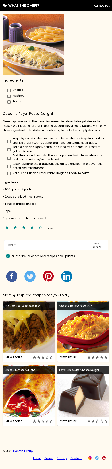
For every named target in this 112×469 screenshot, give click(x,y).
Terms (48, 458)
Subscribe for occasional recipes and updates (43, 256)
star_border (40, 227)
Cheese (18, 90)
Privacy (62, 458)
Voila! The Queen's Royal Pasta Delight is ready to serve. (51, 173)
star (7, 227)
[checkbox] (42, 90)
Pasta (17, 101)
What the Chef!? (23, 5)
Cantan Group (23, 451)
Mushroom (20, 95)
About (37, 458)
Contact (76, 458)
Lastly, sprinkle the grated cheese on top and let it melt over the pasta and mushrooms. (57, 166)
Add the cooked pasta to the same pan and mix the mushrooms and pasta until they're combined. (57, 157)
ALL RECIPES (102, 6)
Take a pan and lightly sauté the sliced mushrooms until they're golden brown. (57, 149)
